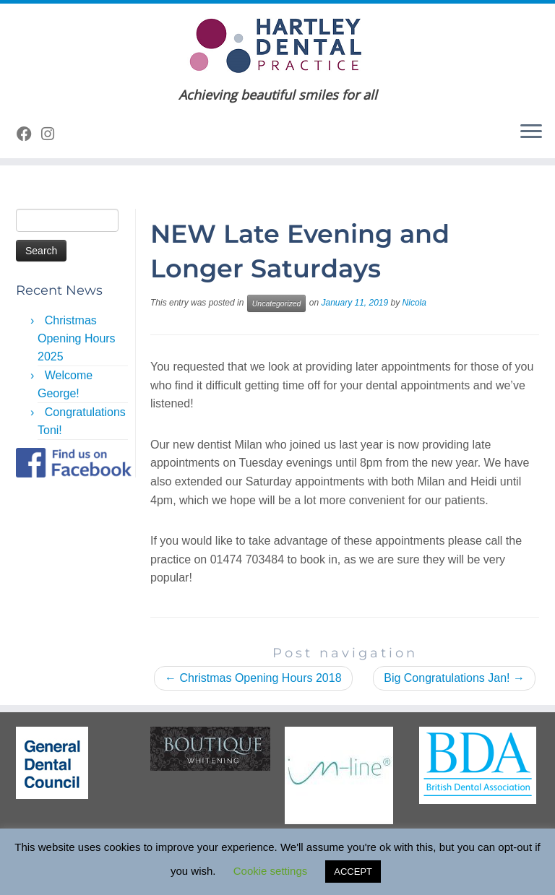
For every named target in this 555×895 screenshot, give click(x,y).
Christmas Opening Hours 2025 (77, 338)
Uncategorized (276, 303)
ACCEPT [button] (353, 871)
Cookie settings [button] (270, 871)
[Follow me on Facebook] (29, 134)
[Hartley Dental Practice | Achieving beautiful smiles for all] (277, 45)
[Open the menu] (531, 132)
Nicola (414, 303)
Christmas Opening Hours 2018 (253, 678)
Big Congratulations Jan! (454, 678)
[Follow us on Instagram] (52, 134)
